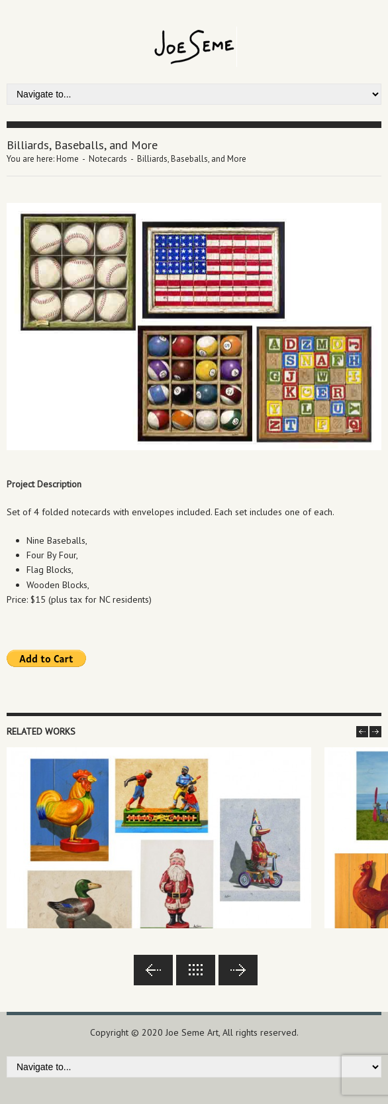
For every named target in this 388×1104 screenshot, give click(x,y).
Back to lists (195, 970)
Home (67, 158)
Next (238, 970)
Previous (153, 970)
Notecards (108, 158)
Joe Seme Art (192, 1032)
